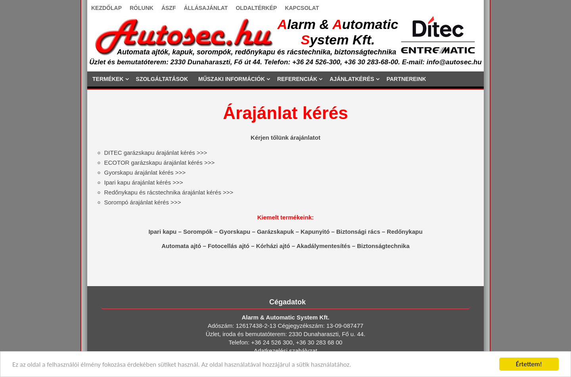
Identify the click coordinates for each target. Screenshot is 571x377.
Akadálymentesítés (324, 245)
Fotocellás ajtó (228, 245)
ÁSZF (168, 8)
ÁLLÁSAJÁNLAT (206, 8)
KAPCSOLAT (302, 8)
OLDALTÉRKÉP (256, 8)
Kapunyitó (315, 231)
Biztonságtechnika (383, 245)
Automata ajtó (181, 245)
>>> (155, 152)
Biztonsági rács (358, 231)
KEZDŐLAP (106, 8)
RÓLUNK (141, 8)
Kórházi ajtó (273, 245)
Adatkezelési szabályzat (285, 350)
